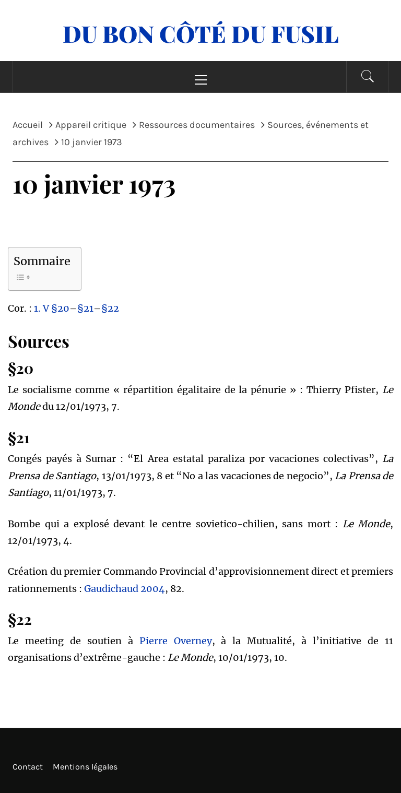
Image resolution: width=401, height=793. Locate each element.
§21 (85, 308)
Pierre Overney (175, 641)
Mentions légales (85, 767)
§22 (110, 308)
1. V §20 (51, 308)
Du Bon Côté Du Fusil (201, 33)
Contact (28, 767)
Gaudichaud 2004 (124, 589)
